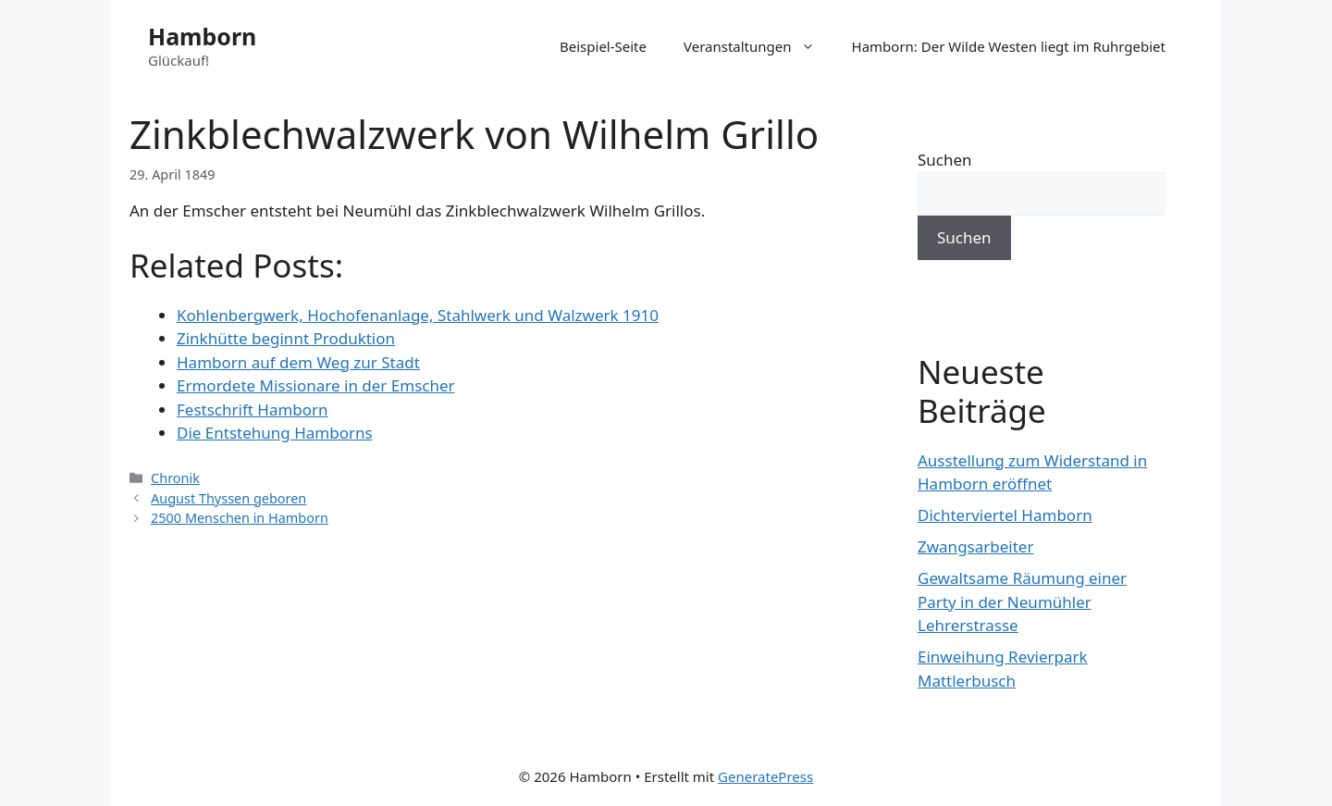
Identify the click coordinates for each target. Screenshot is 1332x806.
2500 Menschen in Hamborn (239, 518)
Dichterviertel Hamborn (1005, 515)
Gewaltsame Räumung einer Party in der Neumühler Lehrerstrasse (1022, 601)
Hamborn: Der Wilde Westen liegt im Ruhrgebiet (1009, 46)
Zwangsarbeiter (975, 546)
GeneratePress (765, 776)
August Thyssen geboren (228, 498)
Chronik (175, 478)
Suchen (945, 159)
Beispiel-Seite (603, 46)
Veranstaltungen (758, 46)
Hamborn (202, 36)
